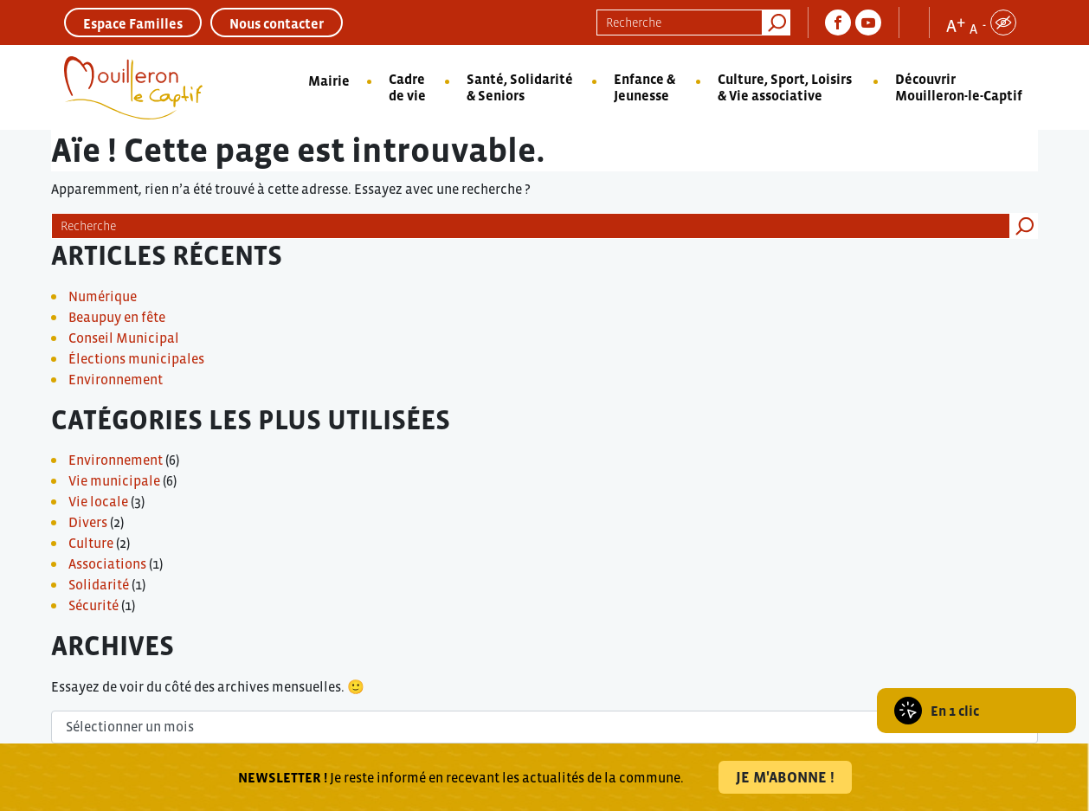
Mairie (329, 80)
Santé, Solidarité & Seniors (520, 87)
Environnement (115, 379)
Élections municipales (136, 358)
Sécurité (93, 605)
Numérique (102, 296)
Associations (107, 563)
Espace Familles (133, 23)
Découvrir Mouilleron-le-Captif (958, 87)
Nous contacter (276, 23)
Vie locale (98, 501)
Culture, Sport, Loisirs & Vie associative (785, 87)
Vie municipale (114, 480)
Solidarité (98, 584)
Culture (90, 542)
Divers (87, 522)
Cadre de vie (407, 87)
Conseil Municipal (123, 337)
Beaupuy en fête (116, 317)
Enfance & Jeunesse (644, 87)
